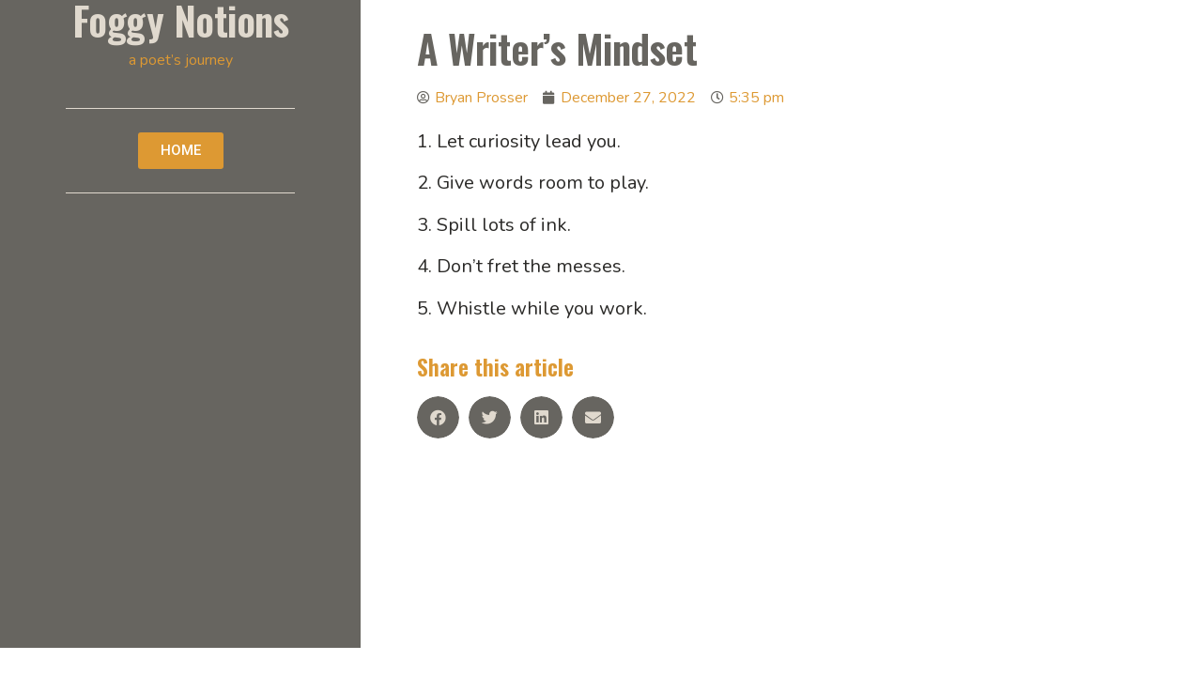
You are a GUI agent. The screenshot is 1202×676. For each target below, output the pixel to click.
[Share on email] (593, 417)
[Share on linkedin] (541, 417)
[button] (180, 150)
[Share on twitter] (490, 417)
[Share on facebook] (438, 417)
